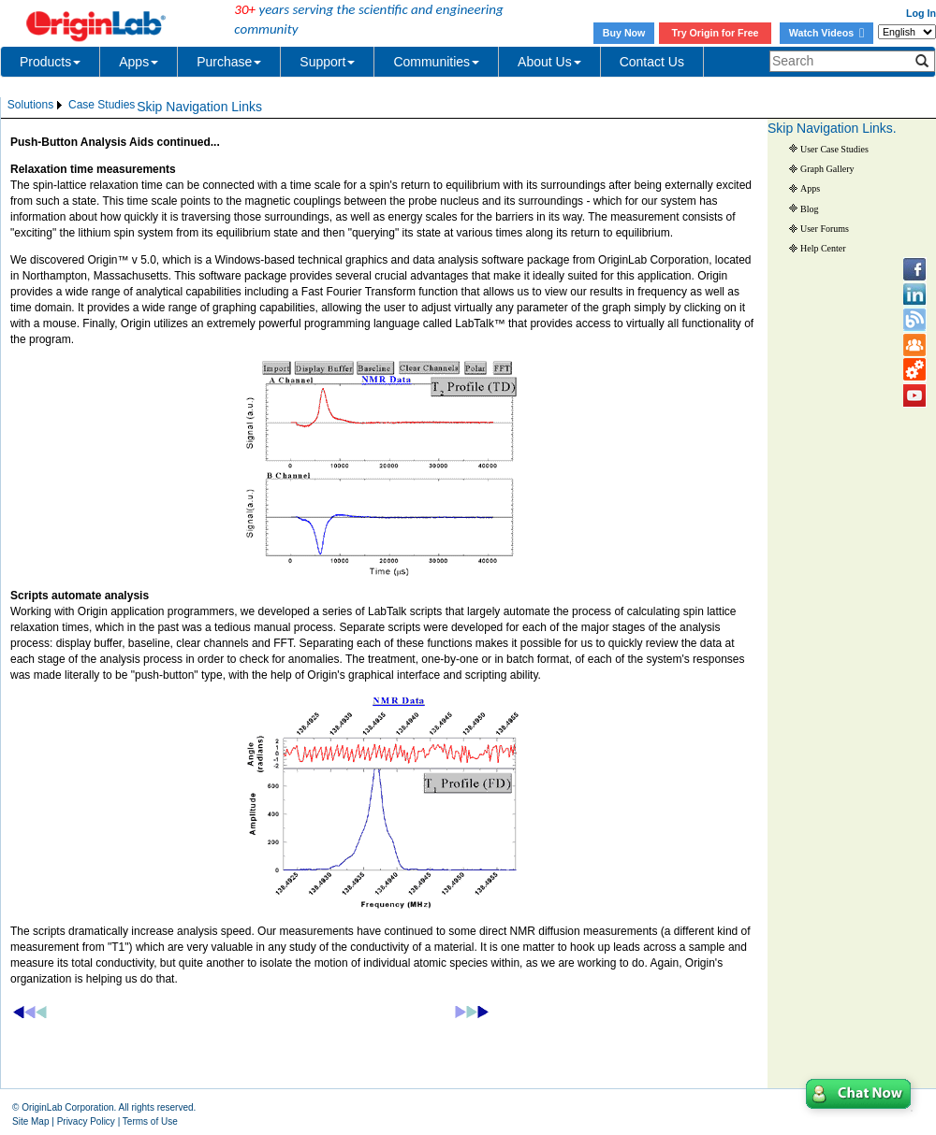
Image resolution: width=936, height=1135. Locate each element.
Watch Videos (826, 32)
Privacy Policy (86, 1121)
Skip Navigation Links (199, 106)
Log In (921, 13)
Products (50, 61)
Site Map (30, 1121)
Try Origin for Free (715, 32)
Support (327, 61)
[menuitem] (36, 105)
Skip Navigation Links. (832, 128)
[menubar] (71, 105)
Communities (436, 61)
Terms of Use (150, 1121)
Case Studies (101, 104)
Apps (138, 61)
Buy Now (624, 32)
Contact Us (652, 61)
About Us (549, 61)
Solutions (30, 104)
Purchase (229, 61)
